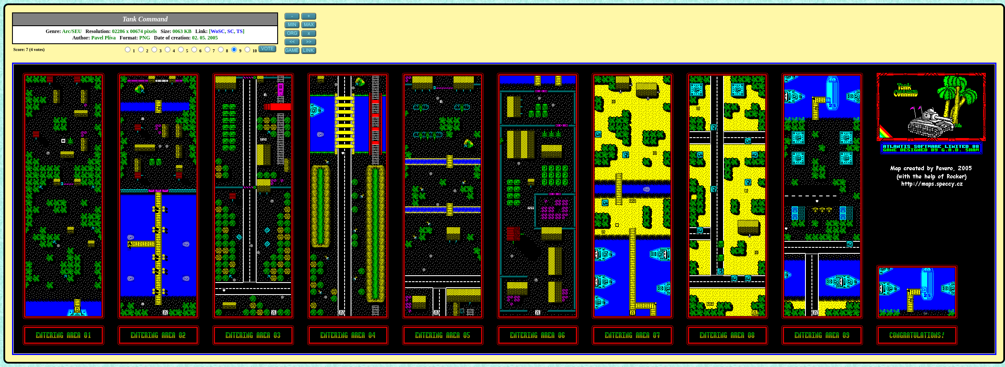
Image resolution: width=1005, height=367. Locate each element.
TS (239, 31)
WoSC (218, 31)
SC (230, 31)
